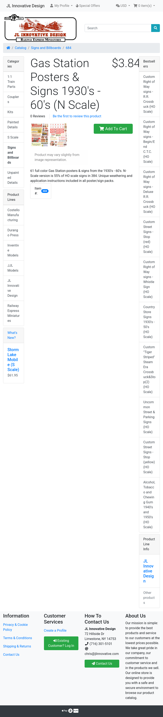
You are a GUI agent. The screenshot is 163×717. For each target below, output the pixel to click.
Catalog (20, 48)
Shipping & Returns (17, 646)
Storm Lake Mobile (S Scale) (13, 359)
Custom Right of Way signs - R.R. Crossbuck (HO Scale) (149, 94)
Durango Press (12, 232)
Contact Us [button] (102, 664)
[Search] (118, 28)
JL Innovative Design (25, 5)
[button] (61, 6)
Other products (149, 598)
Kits (10, 112)
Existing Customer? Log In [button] (61, 643)
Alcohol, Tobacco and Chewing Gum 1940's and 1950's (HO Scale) (149, 504)
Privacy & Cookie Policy (15, 627)
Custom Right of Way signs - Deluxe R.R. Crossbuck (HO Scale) (149, 192)
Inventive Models (13, 250)
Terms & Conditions (17, 638)
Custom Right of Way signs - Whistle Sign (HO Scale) (149, 279)
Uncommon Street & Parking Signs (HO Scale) (149, 417)
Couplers (13, 99)
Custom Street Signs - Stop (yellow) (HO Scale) (149, 457)
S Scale (12, 137)
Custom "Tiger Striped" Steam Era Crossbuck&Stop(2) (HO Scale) (149, 369)
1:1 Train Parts (11, 82)
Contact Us (11, 655)
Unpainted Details (13, 178)
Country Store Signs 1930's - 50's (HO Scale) (149, 322)
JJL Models (12, 268)
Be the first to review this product (77, 116)
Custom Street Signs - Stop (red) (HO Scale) (149, 237)
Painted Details (13, 124)
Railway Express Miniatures (13, 313)
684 (68, 48)
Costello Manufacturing (13, 215)
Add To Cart (113, 128)
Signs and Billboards (46, 48)
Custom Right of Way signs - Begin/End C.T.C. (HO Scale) (149, 142)
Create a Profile (55, 630)
